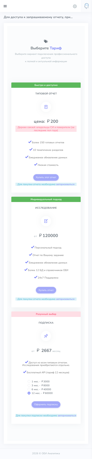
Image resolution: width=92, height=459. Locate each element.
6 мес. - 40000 (41, 389)
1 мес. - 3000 (41, 381)
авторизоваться (65, 184)
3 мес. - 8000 (41, 385)
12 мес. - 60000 (42, 393)
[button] (86, 6)
